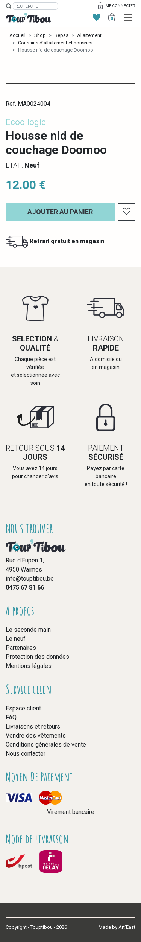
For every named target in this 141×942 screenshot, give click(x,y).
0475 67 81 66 (25, 587)
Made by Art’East (117, 927)
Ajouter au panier (60, 212)
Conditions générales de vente (46, 744)
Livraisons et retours (33, 726)
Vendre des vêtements (36, 735)
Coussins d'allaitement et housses (55, 43)
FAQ (11, 717)
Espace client (23, 708)
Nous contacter (25, 753)
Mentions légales (29, 665)
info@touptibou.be (30, 578)
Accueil (17, 35)
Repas (61, 35)
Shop (40, 35)
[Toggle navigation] (128, 17)
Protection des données (37, 656)
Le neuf (16, 638)
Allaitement (89, 35)
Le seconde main (28, 629)
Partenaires (21, 647)
